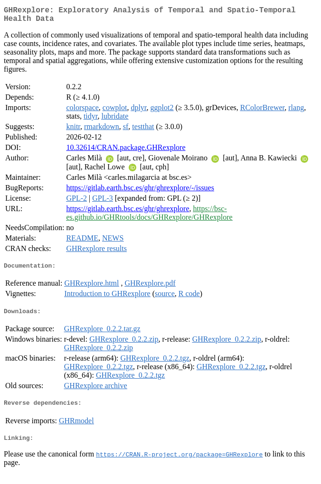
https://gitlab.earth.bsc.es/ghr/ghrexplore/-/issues (140, 191)
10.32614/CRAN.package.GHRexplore (125, 151)
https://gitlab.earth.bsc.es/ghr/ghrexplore (127, 212)
